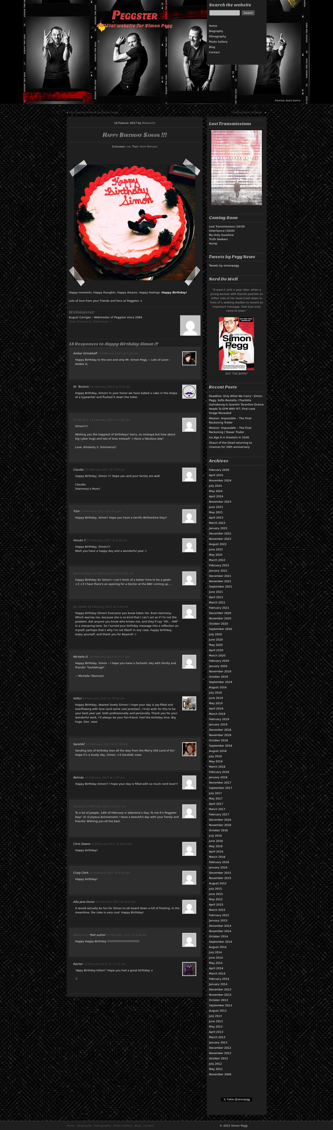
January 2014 (218, 984)
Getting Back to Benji (247, 112)
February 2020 (219, 660)
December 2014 (220, 925)
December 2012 (220, 1047)
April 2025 (216, 475)
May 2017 (216, 798)
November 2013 (220, 994)
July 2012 (215, 1063)
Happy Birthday (148, 146)
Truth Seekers (218, 239)
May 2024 (216, 491)
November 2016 (220, 825)
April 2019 (216, 708)
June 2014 (216, 957)
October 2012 (218, 1058)
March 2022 (217, 560)
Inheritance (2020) (222, 230)
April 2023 (216, 517)
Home (213, 25)
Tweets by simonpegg (224, 265)
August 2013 (218, 1010)
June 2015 (216, 894)
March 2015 (217, 909)
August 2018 (218, 751)
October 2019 (218, 676)
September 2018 (220, 745)
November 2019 (220, 671)
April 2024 (216, 496)
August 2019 (218, 687)
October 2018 (218, 740)
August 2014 (218, 947)
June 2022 (216, 549)
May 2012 (216, 1069)
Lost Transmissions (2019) (227, 226)
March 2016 (217, 856)
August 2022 (218, 544)
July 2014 (215, 952)
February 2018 (219, 772)
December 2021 (220, 576)
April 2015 (216, 904)
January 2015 (218, 920)
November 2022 (220, 538)
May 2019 (216, 703)
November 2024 (220, 480)
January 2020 (218, 666)
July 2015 (215, 888)
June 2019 (216, 698)
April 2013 (216, 1031)
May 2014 (216, 963)
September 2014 (220, 941)
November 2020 (220, 618)
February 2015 (219, 915)
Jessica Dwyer (82, 573)
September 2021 (220, 586)
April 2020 (216, 650)
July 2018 (215, 756)
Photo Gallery (218, 41)
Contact (214, 52)
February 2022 (219, 565)
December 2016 (220, 819)
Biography (216, 31)
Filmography (217, 36)
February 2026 (219, 469)
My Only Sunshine (221, 235)
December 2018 (220, 729)
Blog (212, 47)
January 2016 (218, 867)
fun (129, 146)
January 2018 (218, 777)
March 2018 (217, 766)
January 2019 (218, 724)
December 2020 (220, 613)
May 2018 (216, 761)
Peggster (134, 14)
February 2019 (219, 719)
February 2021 (219, 607)
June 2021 (216, 591)
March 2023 (217, 522)
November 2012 (220, 1053)
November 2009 (220, 1074)
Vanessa (79, 806)
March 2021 (217, 602)
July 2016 (215, 835)
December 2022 (220, 533)
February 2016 (219, 862)
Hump (213, 243)
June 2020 (216, 639)
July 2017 (215, 793)
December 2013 (220, 989)
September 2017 (220, 787)
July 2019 (215, 692)
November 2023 (220, 501)
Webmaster (148, 123)
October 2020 (218, 623)
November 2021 (220, 581)
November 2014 (220, 931)
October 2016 (218, 830)
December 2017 (220, 782)
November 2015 (220, 878)
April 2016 (216, 851)
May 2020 (216, 644)
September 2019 (220, 682)
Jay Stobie (80, 606)
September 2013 (220, 1005)
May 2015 (216, 899)
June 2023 (216, 507)
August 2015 (218, 883)
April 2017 (216, 803)
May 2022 (216, 554)
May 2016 (216, 846)
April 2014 (216, 968)
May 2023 (216, 512)
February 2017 (219, 814)
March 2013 (217, 1037)
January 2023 (218, 528)
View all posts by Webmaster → (90, 321)
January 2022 (218, 570)
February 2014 (219, 978)
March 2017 (217, 809)
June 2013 (216, 1021)
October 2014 (218, 936)
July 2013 (215, 1016)
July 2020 (215, 634)
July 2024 (215, 485)
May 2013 (216, 1026)
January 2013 (218, 1042)
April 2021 (216, 597)
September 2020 (220, 629)
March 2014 (217, 973)
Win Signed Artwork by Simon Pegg (93, 112)
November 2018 (220, 735)
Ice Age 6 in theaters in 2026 (229, 437)
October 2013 (218, 1000)
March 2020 (217, 655)
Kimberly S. (81, 419)
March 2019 (217, 713)
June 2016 (216, 841)
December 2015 (220, 872)
